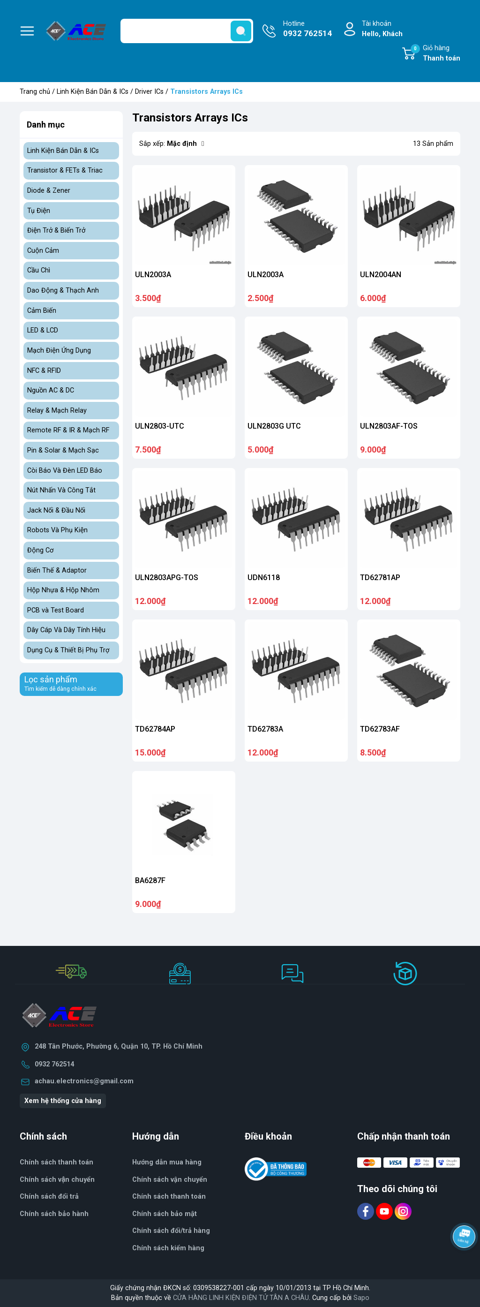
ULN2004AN (380, 274)
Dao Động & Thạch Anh (63, 291)
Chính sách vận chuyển (169, 1180)
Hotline (307, 29)
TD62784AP (155, 729)
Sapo (361, 1298)
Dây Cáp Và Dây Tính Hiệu (66, 630)
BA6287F (150, 880)
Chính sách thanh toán (169, 1197)
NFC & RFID (44, 371)
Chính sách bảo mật (164, 1214)
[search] (241, 31)
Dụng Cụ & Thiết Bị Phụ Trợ (68, 650)
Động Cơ (40, 550)
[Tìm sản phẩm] (186, 31)
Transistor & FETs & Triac (65, 170)
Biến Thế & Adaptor (57, 570)
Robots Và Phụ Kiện (57, 530)
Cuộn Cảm (43, 251)
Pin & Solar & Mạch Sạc (63, 450)
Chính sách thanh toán (56, 1162)
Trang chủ (35, 92)
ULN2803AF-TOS (389, 426)
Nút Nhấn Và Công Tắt (61, 490)
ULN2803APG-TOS (166, 577)
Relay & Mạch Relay (57, 411)
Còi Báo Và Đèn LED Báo (64, 471)
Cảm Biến (41, 311)
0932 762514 (54, 1064)
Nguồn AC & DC (50, 390)
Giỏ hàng (435, 54)
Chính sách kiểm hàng (168, 1248)
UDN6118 (264, 577)
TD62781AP (380, 577)
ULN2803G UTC (274, 426)
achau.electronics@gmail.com (84, 1081)
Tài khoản (382, 29)
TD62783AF (380, 729)
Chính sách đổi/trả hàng (171, 1231)
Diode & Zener (48, 191)
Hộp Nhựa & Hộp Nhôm (63, 590)
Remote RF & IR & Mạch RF (68, 430)
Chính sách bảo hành (54, 1214)
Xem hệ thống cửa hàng (62, 1101)
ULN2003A (153, 274)
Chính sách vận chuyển (57, 1180)
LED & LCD (42, 330)
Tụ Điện (38, 211)
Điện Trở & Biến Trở (56, 230)
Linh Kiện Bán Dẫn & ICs (92, 92)
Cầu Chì (38, 270)
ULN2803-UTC (159, 426)
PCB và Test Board (55, 610)
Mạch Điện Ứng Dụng (59, 351)
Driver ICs (149, 92)
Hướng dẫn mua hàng (167, 1162)
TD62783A (265, 729)
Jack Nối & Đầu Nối (56, 510)
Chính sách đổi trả (49, 1197)
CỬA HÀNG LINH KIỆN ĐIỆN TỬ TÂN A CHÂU (241, 1298)
